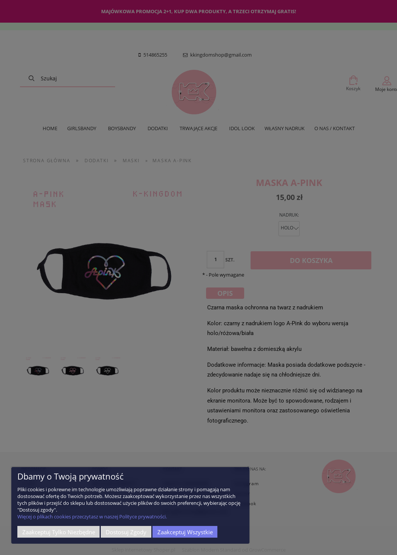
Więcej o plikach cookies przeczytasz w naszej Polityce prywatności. (92, 516)
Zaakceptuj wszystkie (185, 532)
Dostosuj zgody (126, 532)
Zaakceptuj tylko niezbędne (58, 532)
